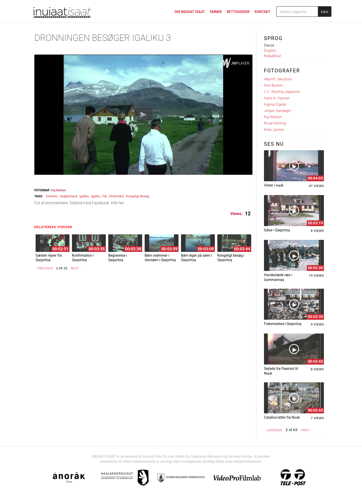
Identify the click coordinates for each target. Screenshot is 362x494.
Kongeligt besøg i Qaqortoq (230, 257)
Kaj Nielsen (58, 190)
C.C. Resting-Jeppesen (282, 92)
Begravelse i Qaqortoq (117, 257)
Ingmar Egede (275, 104)
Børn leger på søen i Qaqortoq (196, 257)
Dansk (269, 45)
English (270, 50)
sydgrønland (68, 196)
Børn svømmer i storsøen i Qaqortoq (160, 257)
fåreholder (116, 196)
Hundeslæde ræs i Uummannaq (278, 277)
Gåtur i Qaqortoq (277, 230)
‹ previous (44, 268)
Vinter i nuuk (273, 185)
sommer (52, 196)
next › (75, 268)
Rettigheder (238, 12)
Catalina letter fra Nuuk (282, 417)
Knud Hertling (275, 123)
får (105, 196)
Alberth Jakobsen (278, 79)
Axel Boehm (273, 85)
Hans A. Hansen (277, 98)
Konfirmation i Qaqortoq (83, 257)
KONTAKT (262, 12)
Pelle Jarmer (274, 130)
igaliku (95, 196)
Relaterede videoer (54, 227)
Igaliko (84, 196)
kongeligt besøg (137, 196)
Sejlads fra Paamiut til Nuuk (281, 371)
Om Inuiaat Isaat (189, 12)
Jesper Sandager (277, 111)
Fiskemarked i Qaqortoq (282, 324)
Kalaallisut (272, 56)
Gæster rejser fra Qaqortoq (49, 257)
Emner (216, 12)
